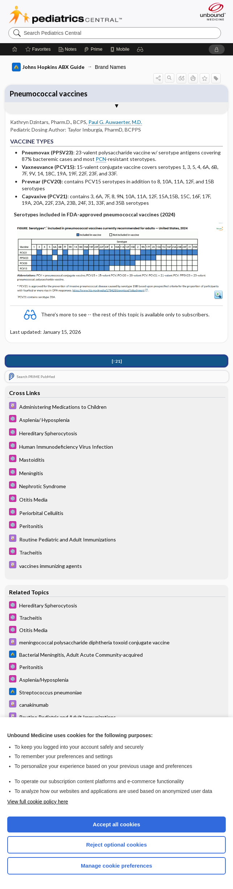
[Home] (14, 49)
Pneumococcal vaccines (48, 93)
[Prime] (93, 49)
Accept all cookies (116, 824)
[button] (140, 49)
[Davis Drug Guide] (116, 407)
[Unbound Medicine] (210, 11)
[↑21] (117, 361)
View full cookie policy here (37, 802)
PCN (101, 159)
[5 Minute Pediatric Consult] (116, 420)
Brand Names (110, 67)
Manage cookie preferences (116, 866)
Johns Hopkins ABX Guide (48, 67)
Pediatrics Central (65, 15)
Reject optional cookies (116, 845)
